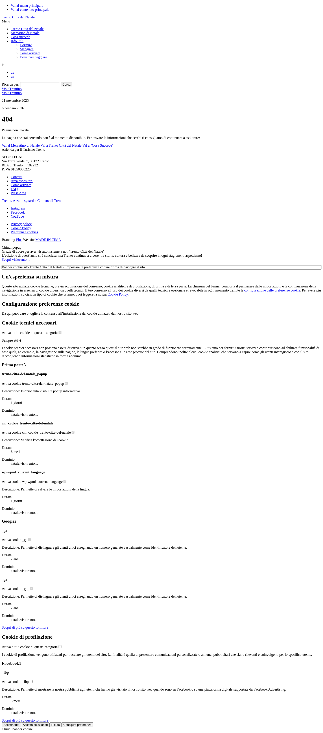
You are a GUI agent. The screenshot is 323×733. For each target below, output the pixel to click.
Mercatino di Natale (25, 33)
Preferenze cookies (24, 232)
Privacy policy (21, 224)
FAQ (14, 189)
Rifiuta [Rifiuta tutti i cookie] (55, 724)
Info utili (17, 41)
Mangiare (26, 49)
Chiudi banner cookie (17, 729)
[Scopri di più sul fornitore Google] (25, 627)
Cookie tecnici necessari (29, 323)
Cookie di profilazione (27, 637)
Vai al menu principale (27, 5)
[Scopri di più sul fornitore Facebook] (25, 720)
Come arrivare (30, 53)
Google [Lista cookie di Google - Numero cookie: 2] (9, 521)
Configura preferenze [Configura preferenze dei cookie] (77, 724)
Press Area (18, 193)
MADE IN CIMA (48, 240)
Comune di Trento (50, 201)
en (12, 76)
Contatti (16, 177)
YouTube (17, 216)
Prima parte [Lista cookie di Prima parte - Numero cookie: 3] (14, 364)
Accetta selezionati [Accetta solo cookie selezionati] (35, 724)
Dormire (26, 45)
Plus (19, 240)
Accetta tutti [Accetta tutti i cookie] (11, 724)
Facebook (18, 212)
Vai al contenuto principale (30, 9)
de (12, 72)
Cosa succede (20, 37)
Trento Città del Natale (18, 17)
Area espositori (22, 181)
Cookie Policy (21, 228)
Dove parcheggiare (33, 57)
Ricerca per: (10, 84)
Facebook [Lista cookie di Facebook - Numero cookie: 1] (11, 663)
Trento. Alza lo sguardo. (19, 201)
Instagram (18, 208)
